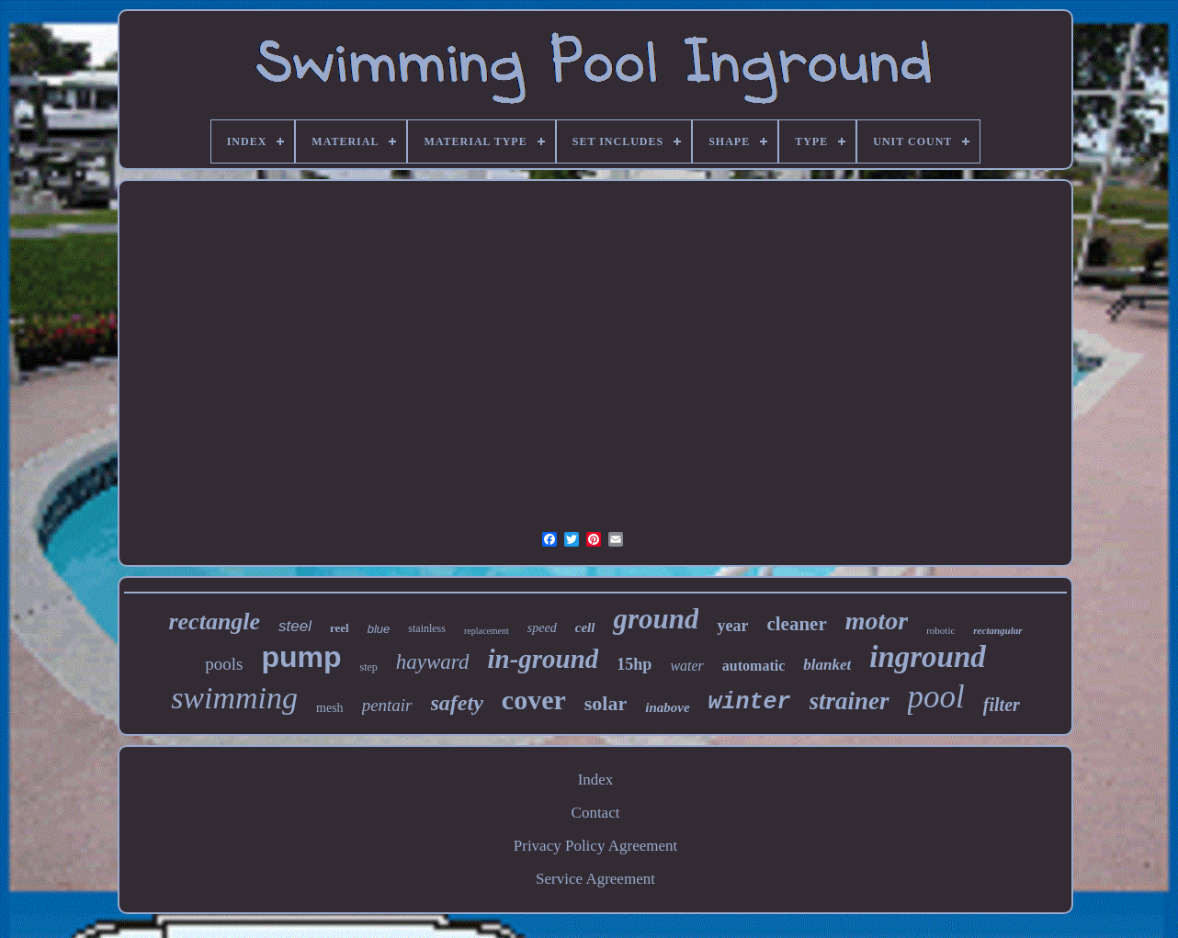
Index (596, 779)
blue (379, 629)
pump (301, 656)
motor (876, 620)
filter (1001, 705)
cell (585, 627)
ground (655, 619)
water (686, 665)
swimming (234, 698)
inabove (667, 707)
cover (534, 699)
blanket (827, 664)
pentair (387, 705)
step (368, 667)
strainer (849, 701)
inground (927, 656)
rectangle (214, 621)
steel (294, 626)
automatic (753, 665)
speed (542, 628)
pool (936, 697)
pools (224, 663)
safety (457, 703)
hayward (433, 661)
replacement (486, 631)
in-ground (542, 658)
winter (749, 702)
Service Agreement (595, 878)
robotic (940, 630)
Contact (596, 812)
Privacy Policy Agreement (595, 845)
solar (605, 703)
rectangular (997, 630)
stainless (427, 628)
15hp (634, 664)
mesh (330, 708)
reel (339, 628)
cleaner (796, 624)
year (732, 625)
